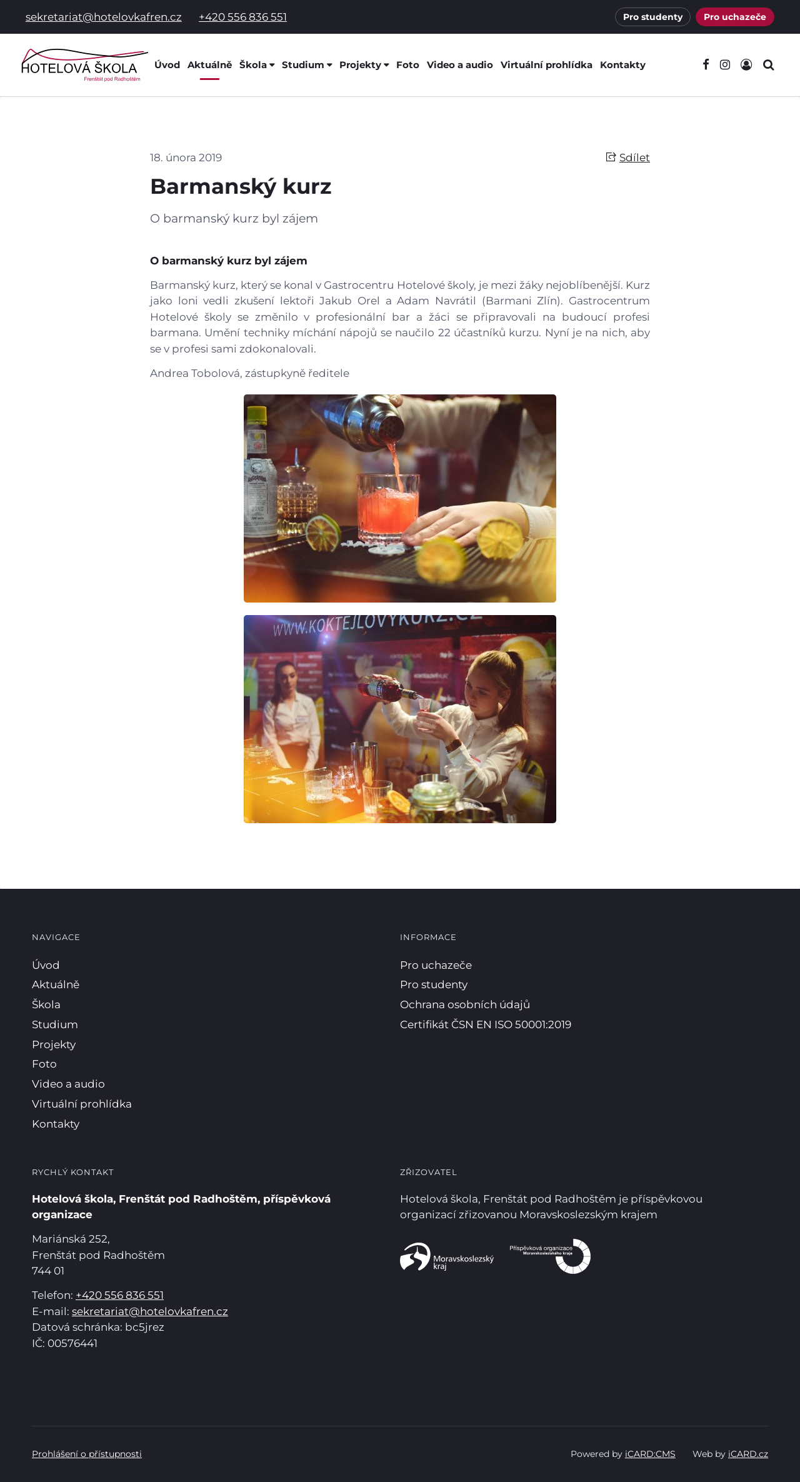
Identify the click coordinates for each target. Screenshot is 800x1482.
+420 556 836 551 (243, 17)
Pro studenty (652, 17)
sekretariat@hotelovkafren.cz (104, 17)
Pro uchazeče (735, 17)
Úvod (167, 65)
